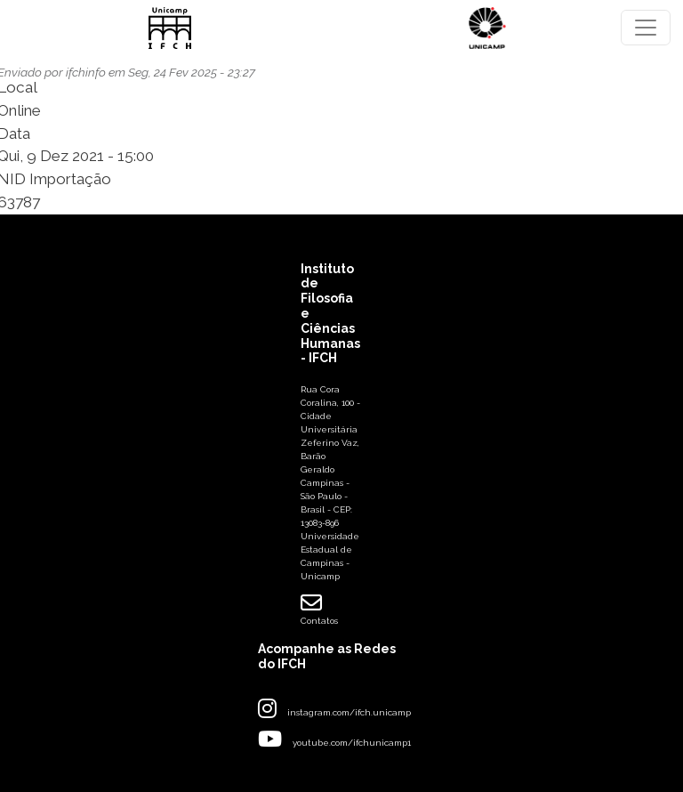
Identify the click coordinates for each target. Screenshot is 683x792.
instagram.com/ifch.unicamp (349, 712)
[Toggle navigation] (646, 27)
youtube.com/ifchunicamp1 (352, 743)
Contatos (319, 609)
